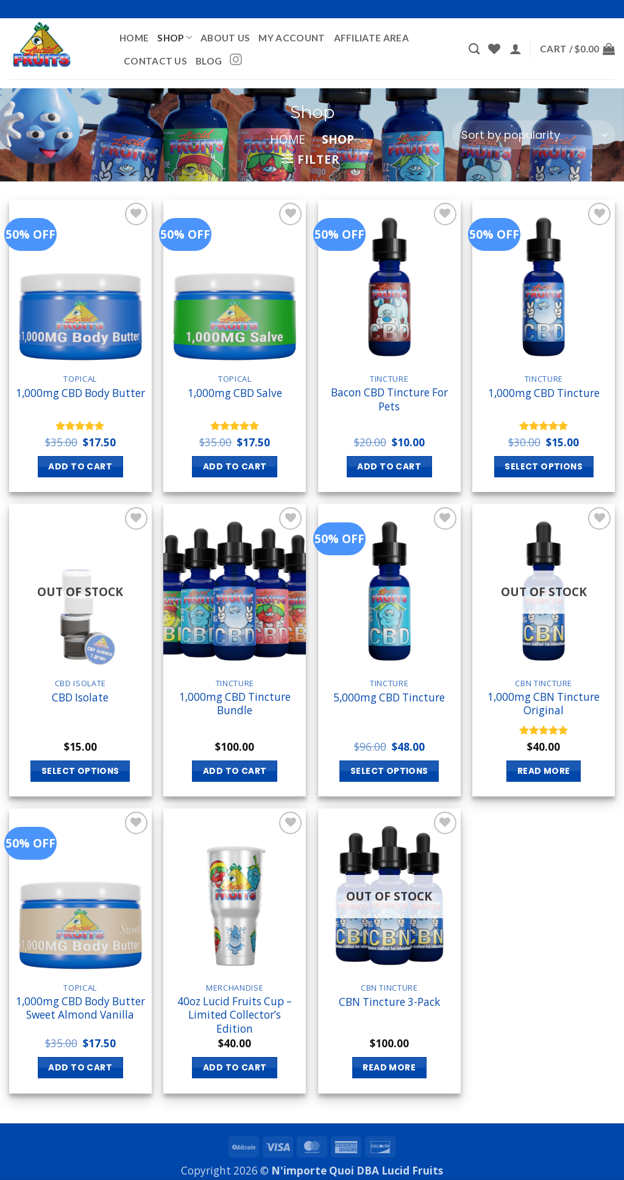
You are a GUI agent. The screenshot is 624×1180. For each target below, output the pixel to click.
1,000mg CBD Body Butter (80, 393)
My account (291, 37)
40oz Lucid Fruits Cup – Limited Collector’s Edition (234, 1015)
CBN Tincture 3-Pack (389, 1002)
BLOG (209, 60)
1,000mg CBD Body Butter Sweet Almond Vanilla (80, 1008)
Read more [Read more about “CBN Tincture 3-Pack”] (389, 1067)
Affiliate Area (371, 37)
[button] (515, 48)
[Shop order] (533, 135)
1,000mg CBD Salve (235, 393)
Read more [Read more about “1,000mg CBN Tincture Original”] (543, 771)
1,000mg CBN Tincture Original (544, 703)
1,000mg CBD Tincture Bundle (235, 703)
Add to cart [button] (80, 466)
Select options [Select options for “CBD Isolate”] (80, 771)
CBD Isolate (80, 697)
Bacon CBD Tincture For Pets (389, 399)
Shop (174, 37)
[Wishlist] (494, 48)
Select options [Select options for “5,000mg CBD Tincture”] (389, 771)
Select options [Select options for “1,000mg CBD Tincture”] (544, 466)
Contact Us (155, 60)
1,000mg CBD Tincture (544, 393)
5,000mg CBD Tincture (389, 697)
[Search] (474, 48)
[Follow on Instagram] (236, 60)
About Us (225, 37)
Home (134, 37)
